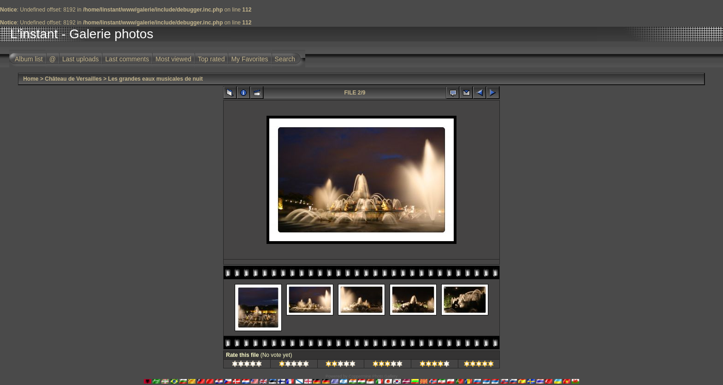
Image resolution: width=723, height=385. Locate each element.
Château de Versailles (73, 79)
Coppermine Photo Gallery (373, 376)
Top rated (211, 59)
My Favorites (249, 59)
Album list (29, 59)
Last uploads (80, 59)
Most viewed (173, 59)
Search (285, 59)
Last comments (127, 59)
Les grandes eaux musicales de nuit (155, 79)
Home (30, 79)
